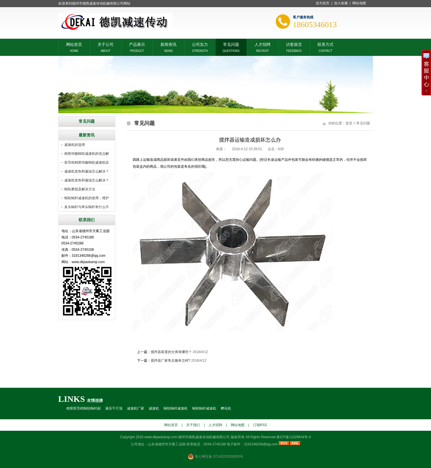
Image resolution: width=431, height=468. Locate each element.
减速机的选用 (74, 145)
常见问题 (231, 44)
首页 (348, 123)
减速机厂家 (135, 408)
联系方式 (325, 44)
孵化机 (226, 408)
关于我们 (193, 425)
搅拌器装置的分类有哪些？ (171, 352)
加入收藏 (341, 3)
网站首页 (74, 44)
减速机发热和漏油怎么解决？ (86, 171)
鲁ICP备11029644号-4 (294, 437)
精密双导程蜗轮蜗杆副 (83, 408)
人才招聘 (263, 44)
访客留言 (294, 44)
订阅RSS (260, 425)
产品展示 (137, 44)
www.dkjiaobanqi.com (160, 437)
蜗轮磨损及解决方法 (79, 189)
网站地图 (359, 3)
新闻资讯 (168, 44)
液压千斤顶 (113, 408)
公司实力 (200, 44)
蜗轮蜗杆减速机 (176, 408)
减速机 (154, 408)
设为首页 (322, 3)
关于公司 (106, 44)
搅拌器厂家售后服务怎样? (170, 361)
